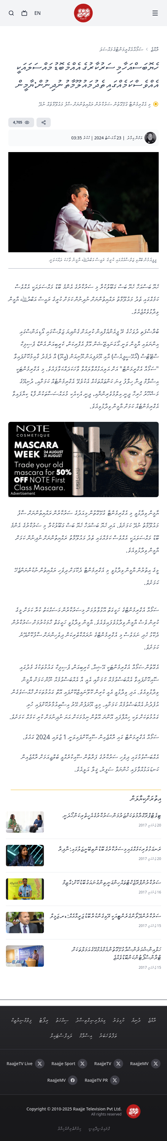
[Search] (11, 13)
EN (37, 13)
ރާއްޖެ (154, 49)
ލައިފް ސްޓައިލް (61, 1035)
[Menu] (155, 13)
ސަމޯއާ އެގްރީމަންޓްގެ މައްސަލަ (121, 49)
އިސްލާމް (85, 1035)
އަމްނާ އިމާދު (134, 138)
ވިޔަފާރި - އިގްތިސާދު (91, 1020)
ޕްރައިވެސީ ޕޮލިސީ (99, 1128)
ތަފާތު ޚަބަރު (108, 1035)
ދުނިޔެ (136, 1020)
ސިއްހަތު (62, 1020)
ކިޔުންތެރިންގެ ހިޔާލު (69, 1128)
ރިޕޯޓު (43, 1020)
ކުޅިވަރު (118, 1020)
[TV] (24, 13)
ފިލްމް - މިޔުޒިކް (21, 1020)
